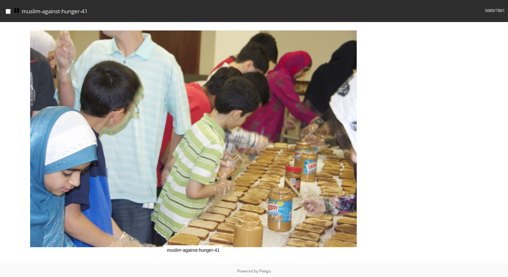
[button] (380, 28)
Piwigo (265, 271)
